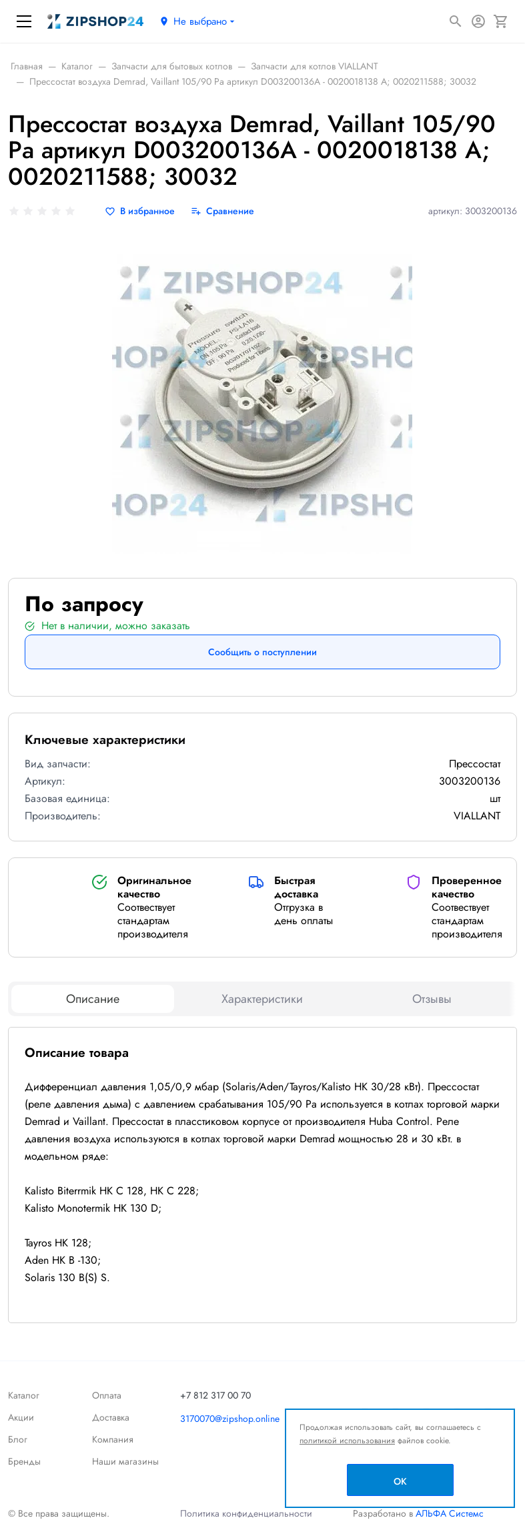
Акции (21, 1417)
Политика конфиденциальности (246, 1513)
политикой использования (347, 1441)
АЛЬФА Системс (448, 1513)
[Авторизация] (478, 21)
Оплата (106, 1395)
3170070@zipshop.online (230, 1418)
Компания (112, 1439)
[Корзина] (501, 21)
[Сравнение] (222, 211)
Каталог (23, 1395)
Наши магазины (125, 1461)
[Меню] (24, 21)
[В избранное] (140, 211)
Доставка (110, 1417)
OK (400, 1481)
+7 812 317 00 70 (215, 1395)
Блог (17, 1439)
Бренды (24, 1461)
